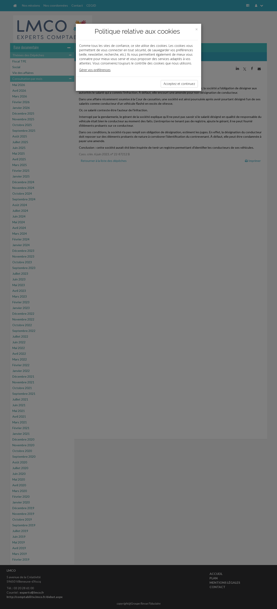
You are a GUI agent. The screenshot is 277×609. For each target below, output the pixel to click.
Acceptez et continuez (179, 84)
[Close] (196, 29)
